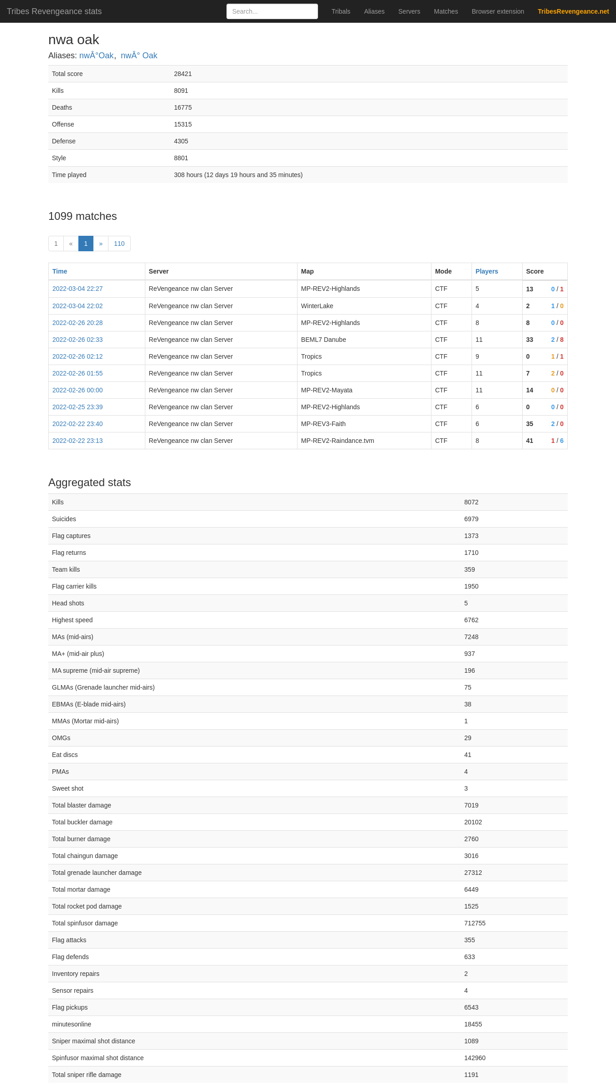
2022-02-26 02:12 (77, 356)
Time (59, 271)
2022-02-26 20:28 (77, 322)
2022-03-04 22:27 (77, 288)
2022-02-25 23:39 (77, 407)
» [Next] (101, 243)
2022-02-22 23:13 (77, 440)
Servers (409, 11)
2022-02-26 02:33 (77, 339)
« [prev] (71, 243)
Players (487, 271)
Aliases (374, 11)
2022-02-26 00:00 (77, 390)
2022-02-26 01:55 (77, 373)
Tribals (341, 11)
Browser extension (498, 11)
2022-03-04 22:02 (77, 306)
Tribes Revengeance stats (54, 11)
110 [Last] (119, 243)
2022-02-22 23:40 (77, 423)
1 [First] (56, 243)
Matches (446, 11)
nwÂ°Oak (96, 55)
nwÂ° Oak (139, 55)
